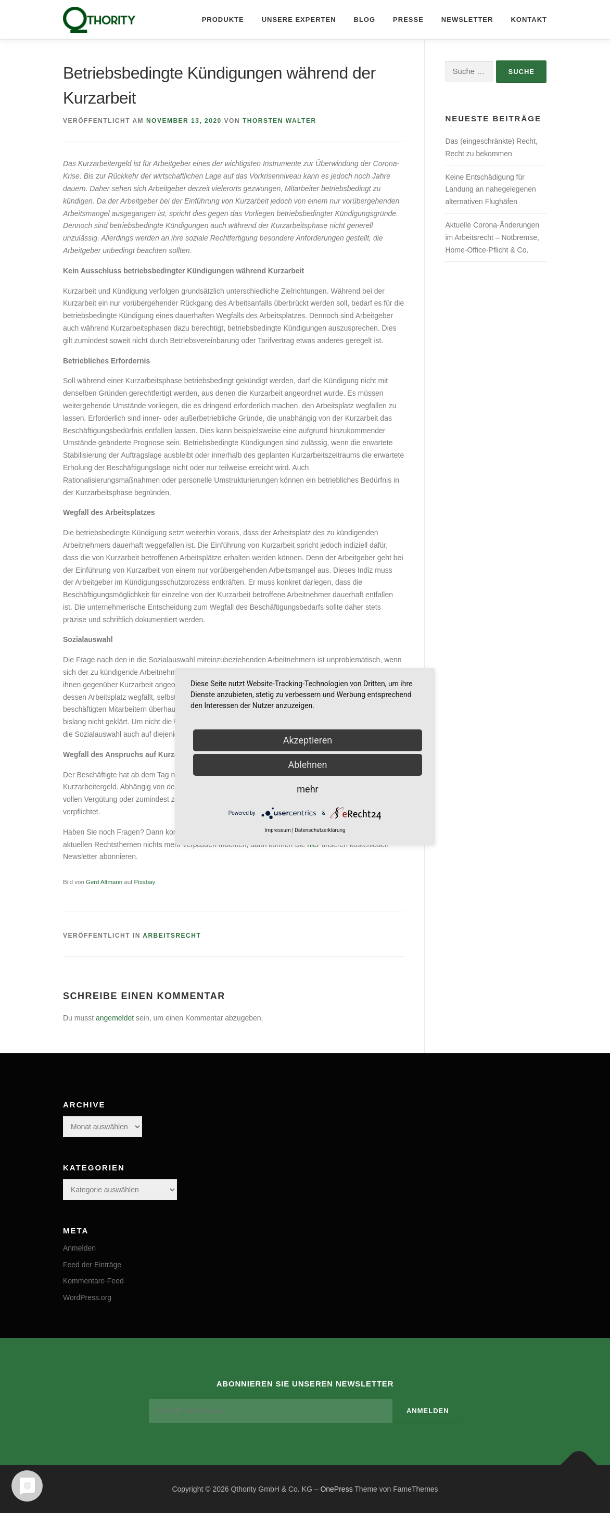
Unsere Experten (299, 19)
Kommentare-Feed (93, 1281)
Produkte (223, 19)
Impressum (277, 830)
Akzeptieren (308, 740)
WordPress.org (87, 1297)
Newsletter (467, 19)
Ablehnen (307, 764)
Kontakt (529, 19)
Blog (365, 19)
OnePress (336, 1488)
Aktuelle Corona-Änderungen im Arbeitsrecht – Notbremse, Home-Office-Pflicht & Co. (492, 237)
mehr (307, 789)
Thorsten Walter (279, 120)
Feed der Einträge (92, 1264)
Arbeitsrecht (172, 935)
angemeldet (115, 1018)
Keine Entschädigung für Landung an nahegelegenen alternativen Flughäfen (490, 189)
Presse (408, 19)
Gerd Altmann (104, 882)
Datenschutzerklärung (320, 830)
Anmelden (79, 1248)
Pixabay (144, 882)
